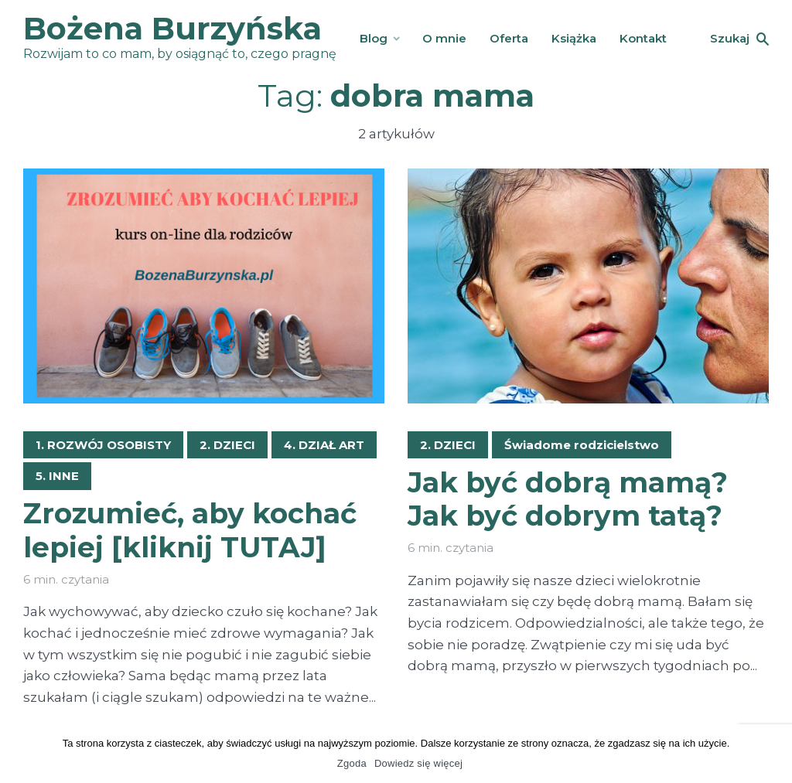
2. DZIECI (227, 444)
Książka (573, 38)
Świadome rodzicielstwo (581, 444)
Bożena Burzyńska (172, 28)
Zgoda (352, 763)
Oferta (509, 38)
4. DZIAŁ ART (324, 444)
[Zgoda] (772, 753)
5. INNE (57, 475)
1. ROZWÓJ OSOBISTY (103, 444)
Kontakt (643, 38)
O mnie (444, 38)
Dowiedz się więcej (418, 763)
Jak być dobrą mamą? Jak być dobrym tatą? (568, 499)
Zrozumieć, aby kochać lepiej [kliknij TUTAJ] (190, 530)
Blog (373, 38)
